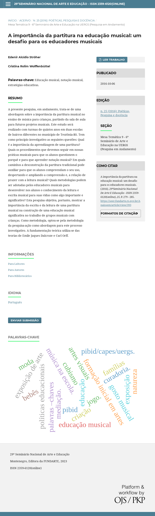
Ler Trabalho (113, 59)
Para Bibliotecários (20, 276)
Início (12, 20)
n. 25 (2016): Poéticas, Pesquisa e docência (64, 20)
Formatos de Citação (119, 213)
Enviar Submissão (25, 320)
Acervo (25, 20)
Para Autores (16, 270)
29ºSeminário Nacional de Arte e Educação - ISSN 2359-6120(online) (69, 4)
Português (15, 302)
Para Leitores (16, 264)
